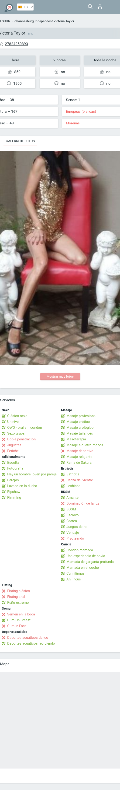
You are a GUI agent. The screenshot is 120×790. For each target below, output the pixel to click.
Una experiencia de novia (85, 556)
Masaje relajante (79, 457)
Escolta (13, 462)
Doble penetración (21, 439)
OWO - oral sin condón (24, 427)
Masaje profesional (81, 416)
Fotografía (15, 468)
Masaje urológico (80, 427)
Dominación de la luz (82, 503)
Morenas (73, 123)
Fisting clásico (18, 591)
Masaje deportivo (79, 451)
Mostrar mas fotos (60, 376)
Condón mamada (79, 550)
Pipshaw (13, 492)
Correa (71, 521)
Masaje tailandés (79, 433)
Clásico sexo (17, 416)
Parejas (13, 480)
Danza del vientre (79, 480)
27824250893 (16, 44)
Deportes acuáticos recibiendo (31, 643)
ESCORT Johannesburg (17, 21)
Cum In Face (17, 626)
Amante (72, 497)
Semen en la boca (21, 614)
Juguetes (14, 445)
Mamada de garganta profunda (90, 562)
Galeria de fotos (20, 141)
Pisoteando (75, 538)
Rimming (14, 497)
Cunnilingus (75, 573)
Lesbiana (73, 486)
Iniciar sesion (100, 6)
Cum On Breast (19, 620)
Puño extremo (18, 602)
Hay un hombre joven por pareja (32, 474)
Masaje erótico (78, 422)
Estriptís (72, 474)
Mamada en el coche (82, 567)
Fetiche (13, 451)
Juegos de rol (77, 527)
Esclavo (72, 515)
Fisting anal (16, 597)
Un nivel (13, 422)
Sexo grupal (16, 433)
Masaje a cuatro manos (84, 445)
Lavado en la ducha (22, 486)
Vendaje (72, 532)
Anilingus (73, 579)
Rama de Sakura (79, 462)
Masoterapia (76, 439)
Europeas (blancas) (81, 111)
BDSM (71, 509)
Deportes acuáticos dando (27, 638)
